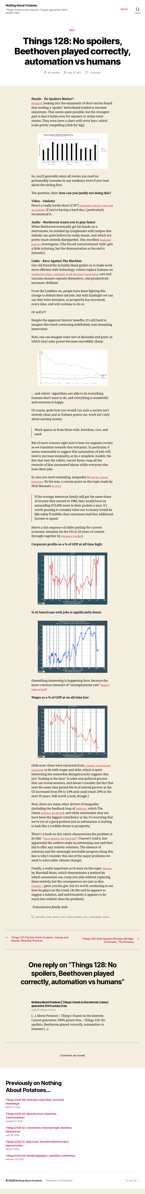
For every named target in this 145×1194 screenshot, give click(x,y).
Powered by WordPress (61, 1186)
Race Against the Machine (62, 840)
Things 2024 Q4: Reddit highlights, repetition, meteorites (40, 1161)
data (49, 918)
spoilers (79, 918)
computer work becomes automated (81, 275)
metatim (55, 73)
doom (56, 918)
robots (70, 918)
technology (97, 918)
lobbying (82, 810)
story (87, 918)
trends (107, 918)
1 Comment (95, 73)
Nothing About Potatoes (24, 5)
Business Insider (72, 537)
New (72, 31)
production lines (43, 275)
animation (40, 918)
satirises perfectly (53, 814)
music (63, 918)
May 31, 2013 (74, 73)
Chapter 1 (38, 887)
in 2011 (61, 487)
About (124, 9)
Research (37, 104)
